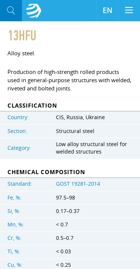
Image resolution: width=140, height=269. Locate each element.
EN (107, 10)
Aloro (33, 11)
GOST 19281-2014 (78, 183)
